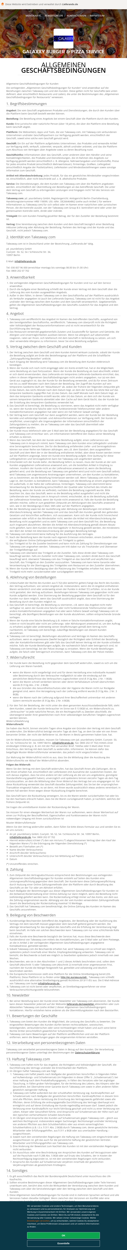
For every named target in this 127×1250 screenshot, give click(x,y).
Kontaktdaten (76, 15)
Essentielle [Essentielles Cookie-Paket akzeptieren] (63, 1243)
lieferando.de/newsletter (81, 1004)
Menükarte (33, 15)
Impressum (97, 15)
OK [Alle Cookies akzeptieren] (63, 1235)
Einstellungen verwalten (38, 1220)
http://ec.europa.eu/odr (74, 977)
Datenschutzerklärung (87, 1052)
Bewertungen (54, 15)
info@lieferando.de (25, 261)
